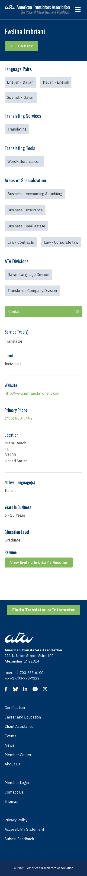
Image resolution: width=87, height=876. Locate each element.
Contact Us (14, 792)
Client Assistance (19, 726)
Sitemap (12, 801)
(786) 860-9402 (19, 418)
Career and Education (23, 717)
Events (10, 736)
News (9, 745)
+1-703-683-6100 (28, 672)
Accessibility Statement (24, 829)
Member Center (18, 754)
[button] (77, 312)
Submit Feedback (19, 839)
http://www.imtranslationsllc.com (32, 393)
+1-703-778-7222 (24, 678)
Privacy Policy (16, 820)
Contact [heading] (15, 311)
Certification (15, 707)
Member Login (17, 782)
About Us (12, 764)
